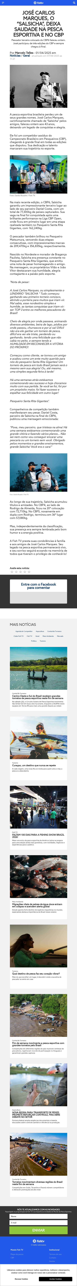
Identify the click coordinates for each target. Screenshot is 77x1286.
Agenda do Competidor (24, 631)
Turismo (43, 641)
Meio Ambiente (48, 636)
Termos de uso (55, 1254)
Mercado (60, 636)
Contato (52, 1258)
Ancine (52, 1261)
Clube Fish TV (18, 636)
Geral (26, 55)
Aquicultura (40, 631)
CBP (12, 1258)
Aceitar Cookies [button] (55, 1279)
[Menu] (3, 2)
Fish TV (29, 636)
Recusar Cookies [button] (21, 1279)
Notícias (15, 55)
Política (33, 641)
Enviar (38, 1230)
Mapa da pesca (17, 1254)
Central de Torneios (54, 631)
